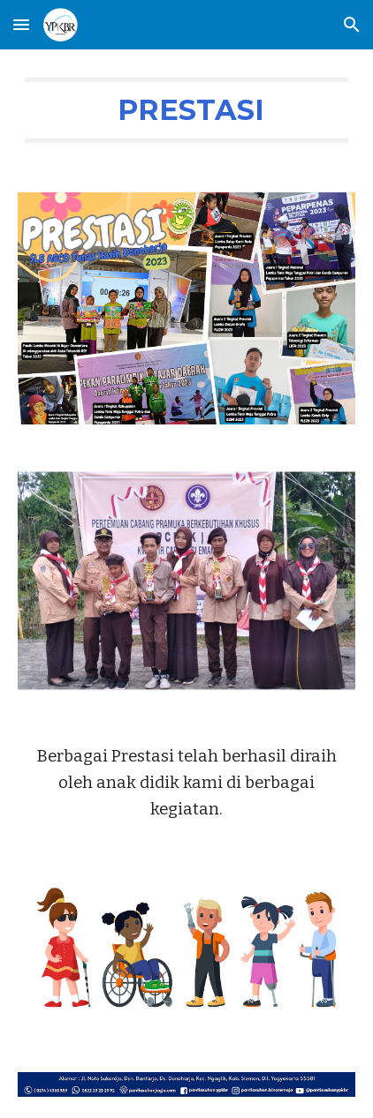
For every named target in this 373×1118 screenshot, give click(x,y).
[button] (21, 24)
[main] (186, 110)
